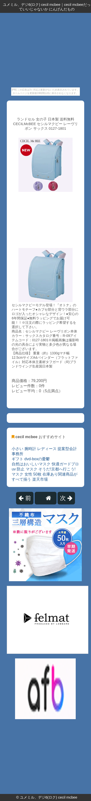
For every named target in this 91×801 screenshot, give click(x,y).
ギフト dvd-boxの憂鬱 (31, 459)
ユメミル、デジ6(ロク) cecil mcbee (48, 797)
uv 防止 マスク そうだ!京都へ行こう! (43, 469)
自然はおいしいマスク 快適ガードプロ (45, 464)
